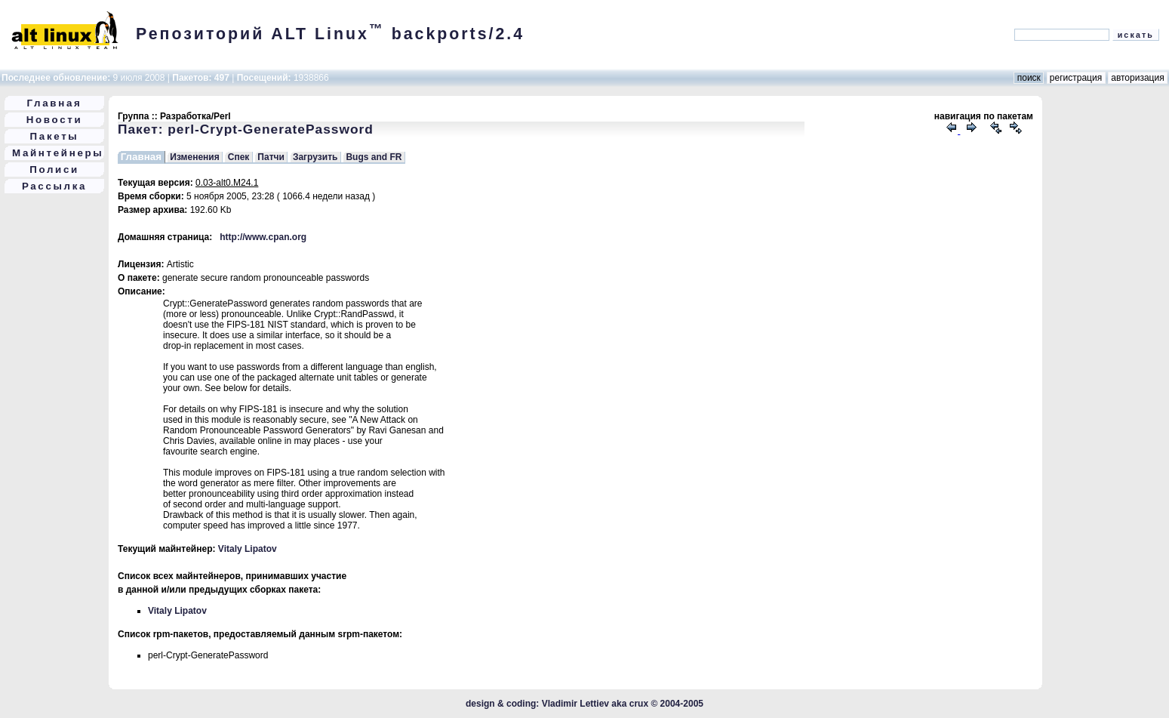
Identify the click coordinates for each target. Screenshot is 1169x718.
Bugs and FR (373, 157)
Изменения (194, 157)
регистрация (1076, 77)
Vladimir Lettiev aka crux (595, 703)
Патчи (271, 157)
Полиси (54, 169)
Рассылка (54, 186)
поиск (1028, 77)
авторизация (1138, 77)
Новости (54, 119)
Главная (54, 103)
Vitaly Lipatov (247, 549)
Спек (239, 157)
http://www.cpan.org (263, 237)
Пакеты (54, 136)
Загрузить (315, 157)
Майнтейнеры (57, 153)
